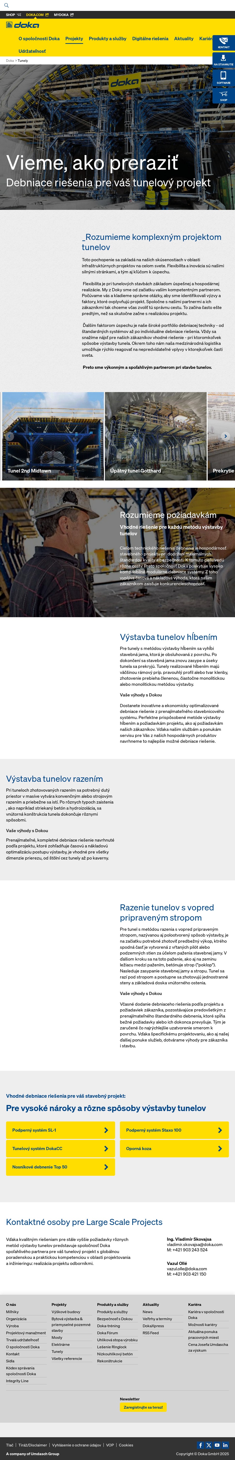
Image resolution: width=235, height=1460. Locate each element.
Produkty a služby (107, 38)
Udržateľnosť (32, 51)
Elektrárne (61, 1344)
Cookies (126, 1445)
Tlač (9, 1445)
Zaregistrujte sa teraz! (143, 1407)
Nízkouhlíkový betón (115, 1354)
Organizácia (16, 1318)
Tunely (57, 1351)
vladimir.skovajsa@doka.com (195, 1244)
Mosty (57, 1337)
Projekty (74, 38)
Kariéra (206, 38)
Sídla (10, 1361)
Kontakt (12, 1354)
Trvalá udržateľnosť (22, 1339)
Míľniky (12, 1311)
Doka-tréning (108, 1325)
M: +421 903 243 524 (187, 1250)
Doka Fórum (107, 1332)
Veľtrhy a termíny (157, 1318)
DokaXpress (153, 1325)
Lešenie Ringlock (112, 1347)
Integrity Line (17, 1380)
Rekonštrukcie (109, 1361)
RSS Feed (151, 1332)
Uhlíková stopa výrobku (117, 1339)
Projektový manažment (26, 1332)
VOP (110, 1445)
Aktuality (184, 38)
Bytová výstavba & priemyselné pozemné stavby (71, 1324)
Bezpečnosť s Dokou (115, 1318)
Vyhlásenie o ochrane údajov (76, 1445)
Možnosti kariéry (202, 1324)
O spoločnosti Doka (39, 38)
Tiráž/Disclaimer (32, 1445)
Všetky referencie (67, 1358)
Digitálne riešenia (150, 38)
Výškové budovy (66, 1311)
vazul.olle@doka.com (187, 1268)
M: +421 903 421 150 (186, 1274)
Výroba (12, 1325)
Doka (10, 60)
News (148, 1311)
